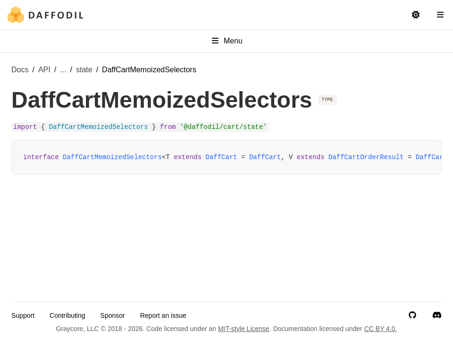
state (84, 70)
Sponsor (113, 315)
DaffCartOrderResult (366, 157)
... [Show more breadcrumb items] (63, 70)
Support (22, 315)
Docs (19, 70)
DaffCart (221, 157)
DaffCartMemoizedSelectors (112, 157)
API (44, 70)
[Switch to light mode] (415, 15)
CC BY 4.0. (380, 328)
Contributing (67, 315)
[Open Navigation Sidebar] (440, 15)
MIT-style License (243, 328)
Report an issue (163, 315)
